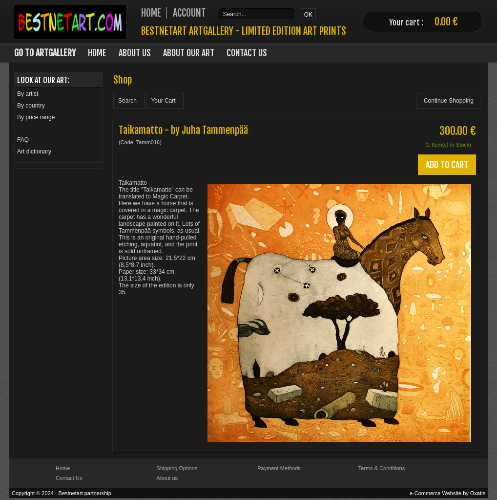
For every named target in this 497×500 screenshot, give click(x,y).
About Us (135, 52)
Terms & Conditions (381, 468)
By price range (36, 117)
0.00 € (446, 22)
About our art (188, 52)
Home (97, 52)
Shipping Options (177, 468)
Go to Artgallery (45, 52)
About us (167, 478)
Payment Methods (279, 468)
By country (31, 105)
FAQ (23, 139)
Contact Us (247, 52)
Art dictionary (34, 151)
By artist (27, 93)
